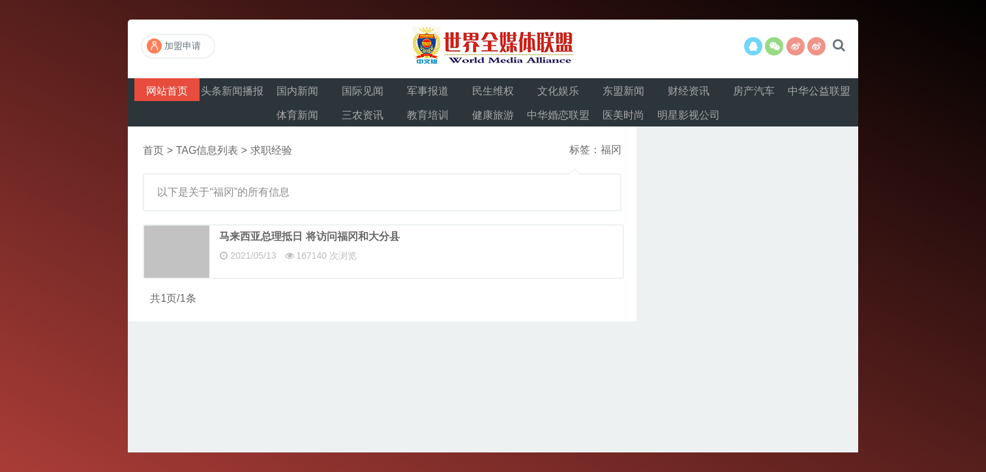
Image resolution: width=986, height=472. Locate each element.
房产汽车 (754, 90)
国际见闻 (362, 90)
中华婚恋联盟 (558, 115)
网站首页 (167, 90)
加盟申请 (174, 45)
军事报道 (428, 90)
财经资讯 (689, 90)
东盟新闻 (623, 90)
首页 (153, 150)
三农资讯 (362, 115)
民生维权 (493, 90)
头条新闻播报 (232, 90)
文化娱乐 (558, 90)
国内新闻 (297, 90)
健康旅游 (493, 115)
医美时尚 (623, 115)
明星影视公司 (688, 115)
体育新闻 (297, 115)
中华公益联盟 (819, 90)
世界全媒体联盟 (493, 49)
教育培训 (428, 115)
